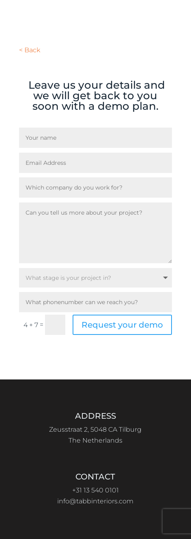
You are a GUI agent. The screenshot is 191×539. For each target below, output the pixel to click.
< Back (29, 50)
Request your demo (122, 325)
